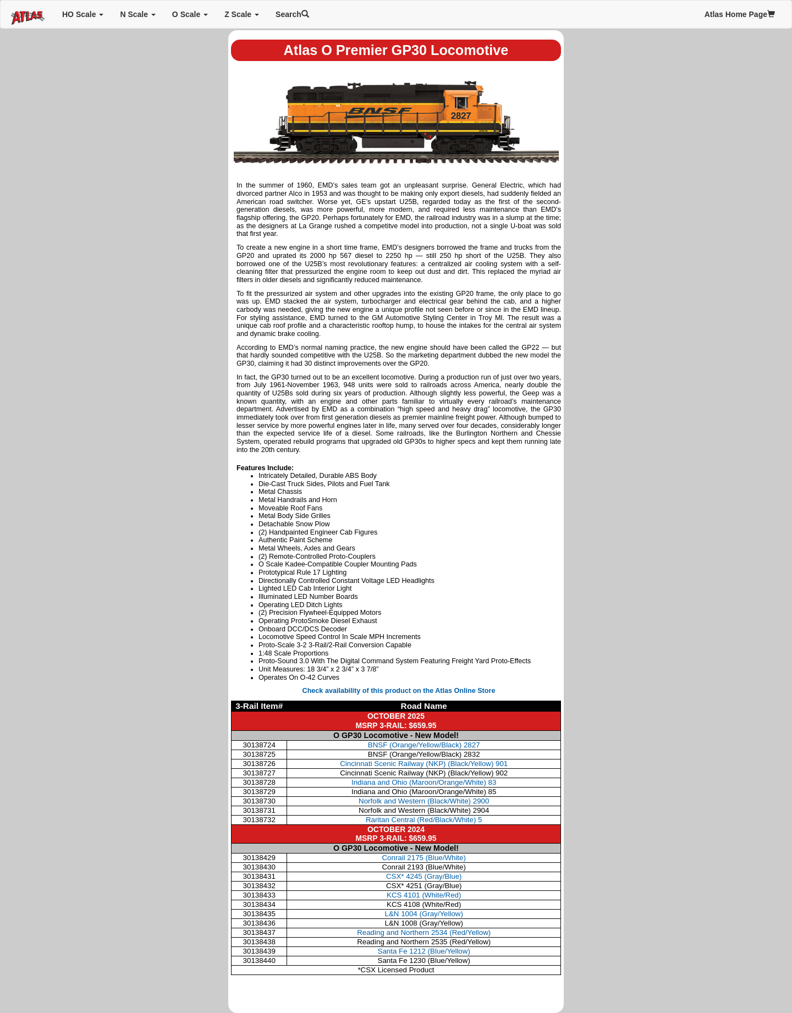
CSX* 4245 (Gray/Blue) (424, 876)
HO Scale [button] (82, 14)
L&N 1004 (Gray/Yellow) (424, 914)
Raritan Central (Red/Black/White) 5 (424, 820)
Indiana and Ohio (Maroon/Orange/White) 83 (423, 782)
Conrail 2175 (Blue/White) (423, 858)
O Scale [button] (190, 14)
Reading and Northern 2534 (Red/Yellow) (424, 932)
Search (292, 14)
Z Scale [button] (241, 14)
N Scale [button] (137, 14)
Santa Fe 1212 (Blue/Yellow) (424, 951)
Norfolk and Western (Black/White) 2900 (424, 801)
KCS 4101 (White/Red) (424, 895)
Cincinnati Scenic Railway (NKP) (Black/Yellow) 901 (424, 763)
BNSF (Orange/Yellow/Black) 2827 (424, 745)
